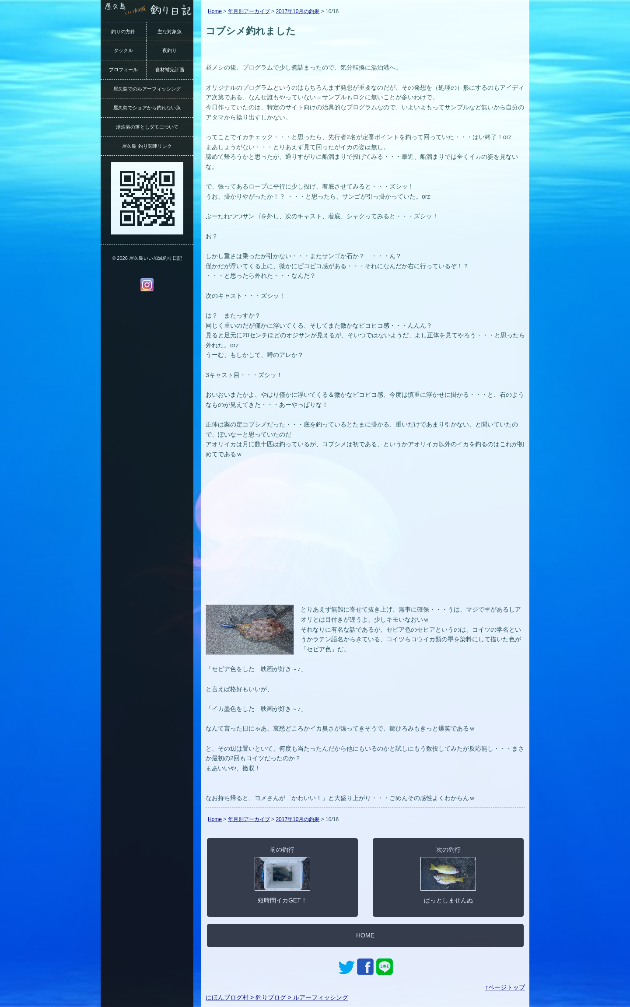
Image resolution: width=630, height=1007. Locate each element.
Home (215, 11)
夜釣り (169, 50)
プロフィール (123, 69)
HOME (365, 935)
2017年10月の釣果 (297, 11)
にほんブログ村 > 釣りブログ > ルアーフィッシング (277, 997)
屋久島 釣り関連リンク (147, 146)
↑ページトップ (505, 987)
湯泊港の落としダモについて (147, 126)
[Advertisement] (365, 537)
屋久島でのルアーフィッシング (147, 88)
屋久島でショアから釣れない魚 (147, 107)
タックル (123, 50)
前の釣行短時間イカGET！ (282, 875)
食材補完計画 (169, 69)
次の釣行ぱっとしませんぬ (448, 875)
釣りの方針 (123, 31)
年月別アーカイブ (249, 11)
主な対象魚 (170, 31)
